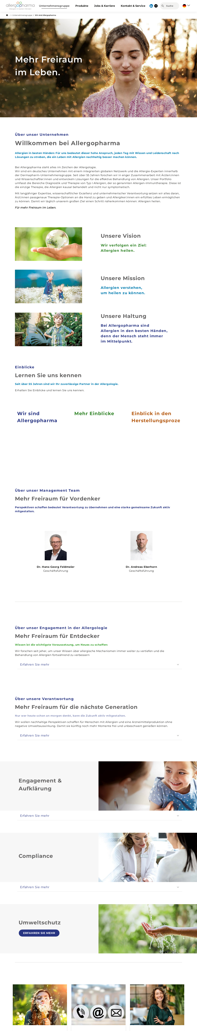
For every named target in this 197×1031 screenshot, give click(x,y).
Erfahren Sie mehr (39, 933)
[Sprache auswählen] (186, 6)
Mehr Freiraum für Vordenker (57, 498)
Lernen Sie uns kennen (48, 375)
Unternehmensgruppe (54, 5)
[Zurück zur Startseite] (8, 15)
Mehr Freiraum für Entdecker (57, 636)
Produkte (81, 5)
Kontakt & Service (133, 5)
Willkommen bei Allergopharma (67, 143)
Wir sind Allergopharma (45, 15)
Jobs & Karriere (104, 5)
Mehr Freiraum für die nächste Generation (76, 707)
